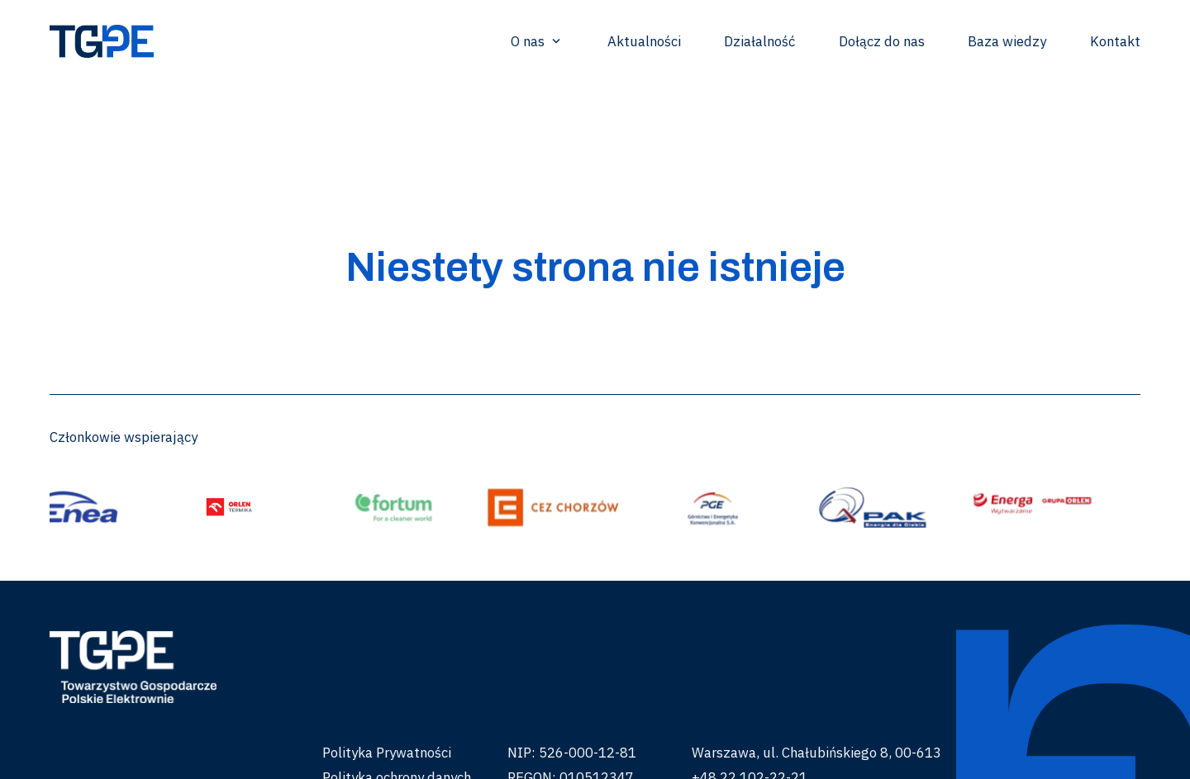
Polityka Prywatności (386, 752)
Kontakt (1115, 41)
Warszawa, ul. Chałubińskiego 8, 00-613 (816, 752)
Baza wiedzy (1007, 41)
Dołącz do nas (882, 41)
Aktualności (644, 41)
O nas (537, 41)
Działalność (759, 41)
